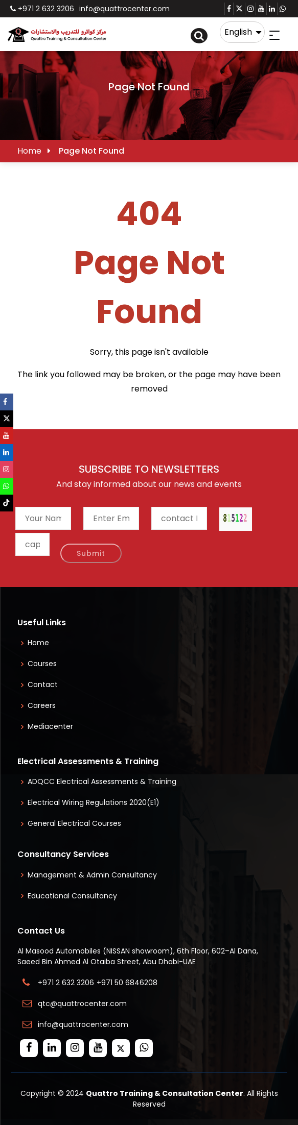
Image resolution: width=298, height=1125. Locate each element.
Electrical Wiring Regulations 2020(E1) (93, 802)
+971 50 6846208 (129, 982)
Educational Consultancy (72, 896)
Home (29, 151)
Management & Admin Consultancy (92, 875)
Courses (42, 663)
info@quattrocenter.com (124, 9)
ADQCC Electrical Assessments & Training (102, 781)
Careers (42, 705)
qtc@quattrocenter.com (82, 1003)
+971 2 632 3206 (42, 9)
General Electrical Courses (74, 823)
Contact (43, 684)
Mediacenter (50, 726)
